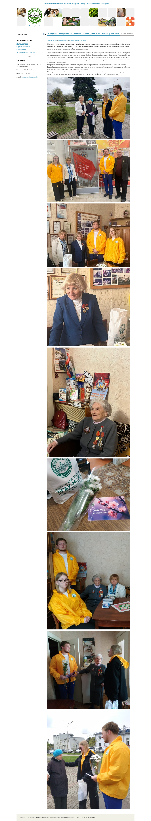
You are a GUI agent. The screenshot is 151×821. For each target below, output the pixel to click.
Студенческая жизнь (23, 47)
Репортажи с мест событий (26, 52)
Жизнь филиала (63, 40)
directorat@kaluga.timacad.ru (29, 77)
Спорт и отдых (22, 49)
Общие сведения (22, 44)
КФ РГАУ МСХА (52, 40)
